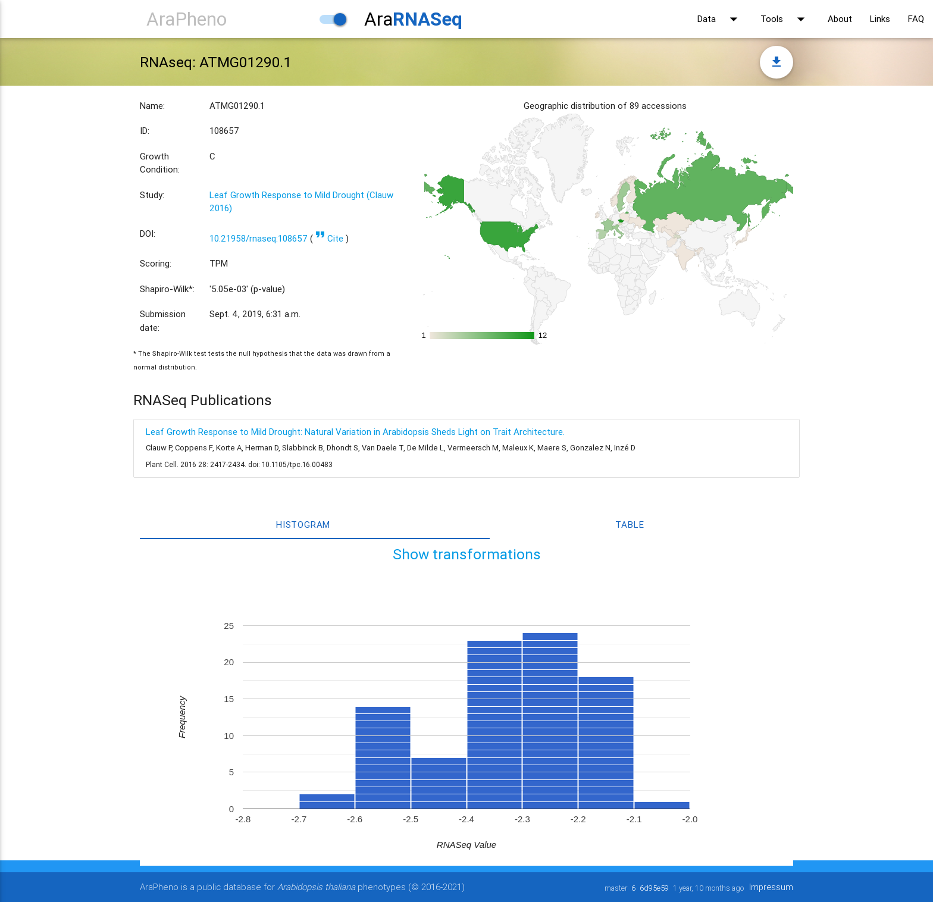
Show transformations (467, 554)
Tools (785, 19)
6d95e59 (653, 888)
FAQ (916, 18)
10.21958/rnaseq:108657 (258, 238)
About (840, 18)
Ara (413, 18)
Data (720, 19)
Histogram (303, 524)
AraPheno (186, 18)
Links (880, 18)
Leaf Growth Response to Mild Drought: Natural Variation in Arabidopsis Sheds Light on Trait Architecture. (355, 431)
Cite (329, 238)
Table (629, 524)
